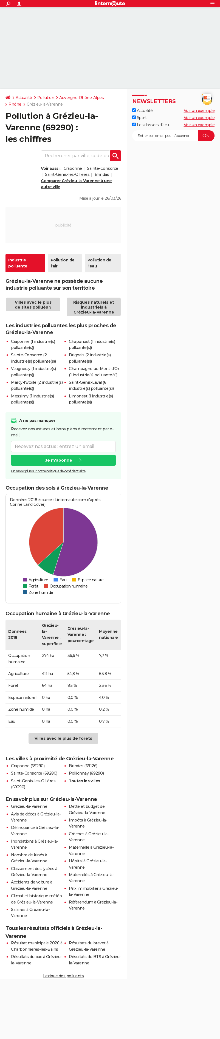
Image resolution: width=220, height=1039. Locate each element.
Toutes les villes (84, 780)
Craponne (73, 168)
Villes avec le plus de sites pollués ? (33, 305)
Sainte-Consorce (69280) (34, 773)
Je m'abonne (58, 460)
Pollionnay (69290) (86, 773)
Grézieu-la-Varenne (29, 806)
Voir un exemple (199, 110)
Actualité (24, 97)
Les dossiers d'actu (151, 124)
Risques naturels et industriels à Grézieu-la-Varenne (93, 307)
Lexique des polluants (63, 975)
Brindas (102, 174)
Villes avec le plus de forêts (63, 738)
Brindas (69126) (83, 765)
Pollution (45, 97)
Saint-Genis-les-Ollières (67, 174)
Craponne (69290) (27, 765)
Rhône (15, 104)
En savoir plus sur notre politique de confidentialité (48, 471)
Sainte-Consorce (102, 168)
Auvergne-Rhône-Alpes (81, 97)
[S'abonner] (173, 135)
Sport (139, 117)
